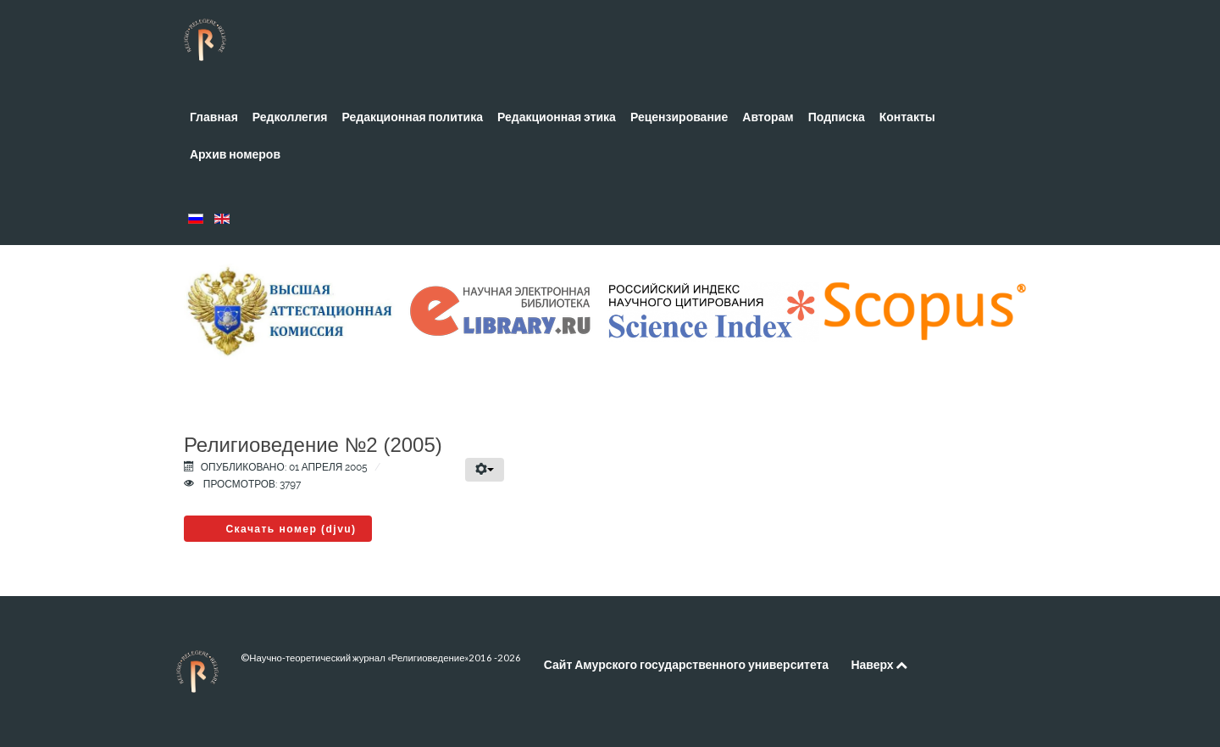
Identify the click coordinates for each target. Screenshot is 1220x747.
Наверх (879, 664)
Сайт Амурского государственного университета (686, 664)
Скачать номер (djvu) (290, 529)
